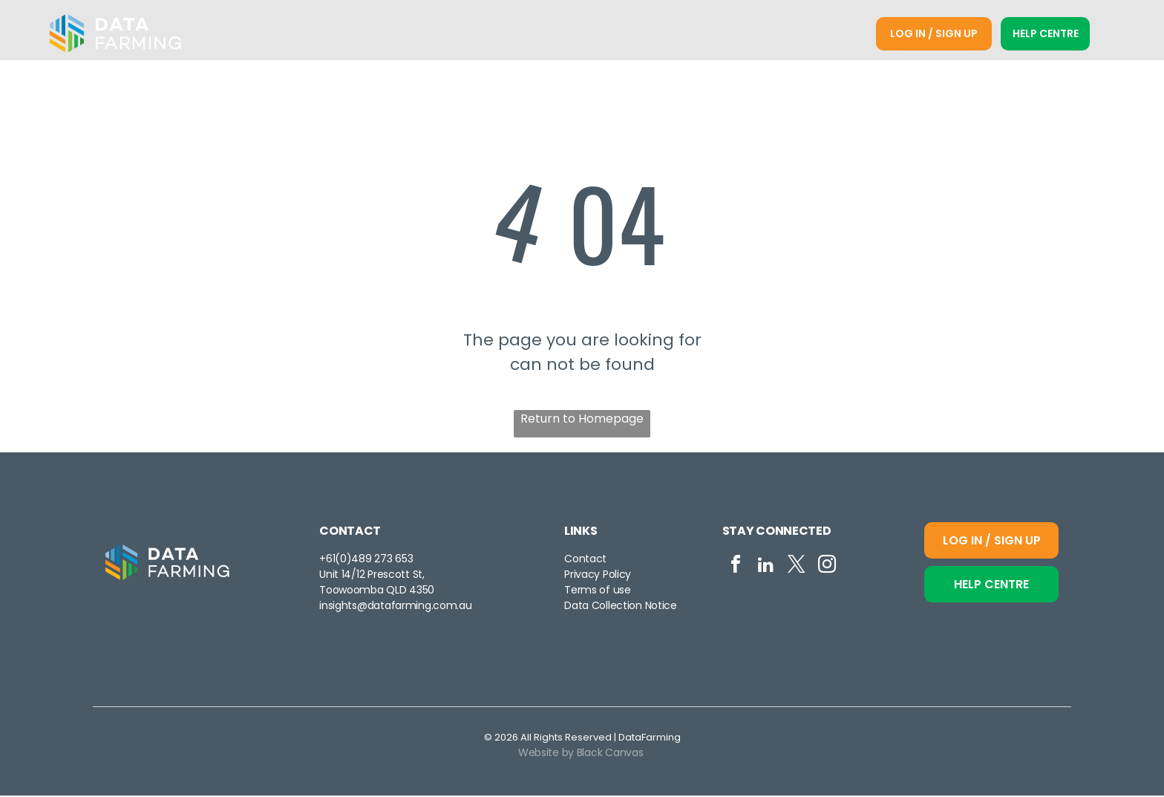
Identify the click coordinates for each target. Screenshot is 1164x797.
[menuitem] (378, 35)
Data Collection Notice (620, 607)
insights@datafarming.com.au (395, 607)
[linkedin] (766, 568)
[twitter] (796, 568)
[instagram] (827, 568)
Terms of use (597, 592)
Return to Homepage (582, 420)
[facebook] (735, 568)
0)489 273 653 (376, 560)
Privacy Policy (597, 576)
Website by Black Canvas (581, 753)
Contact (585, 560)
